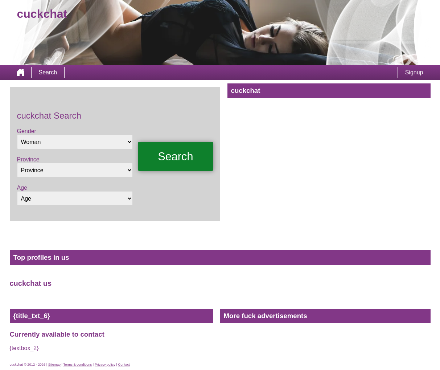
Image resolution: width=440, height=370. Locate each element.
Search (48, 72)
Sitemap (54, 364)
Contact (124, 364)
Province (28, 159)
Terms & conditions (77, 364)
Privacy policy (105, 364)
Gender (26, 131)
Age (22, 188)
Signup (414, 72)
